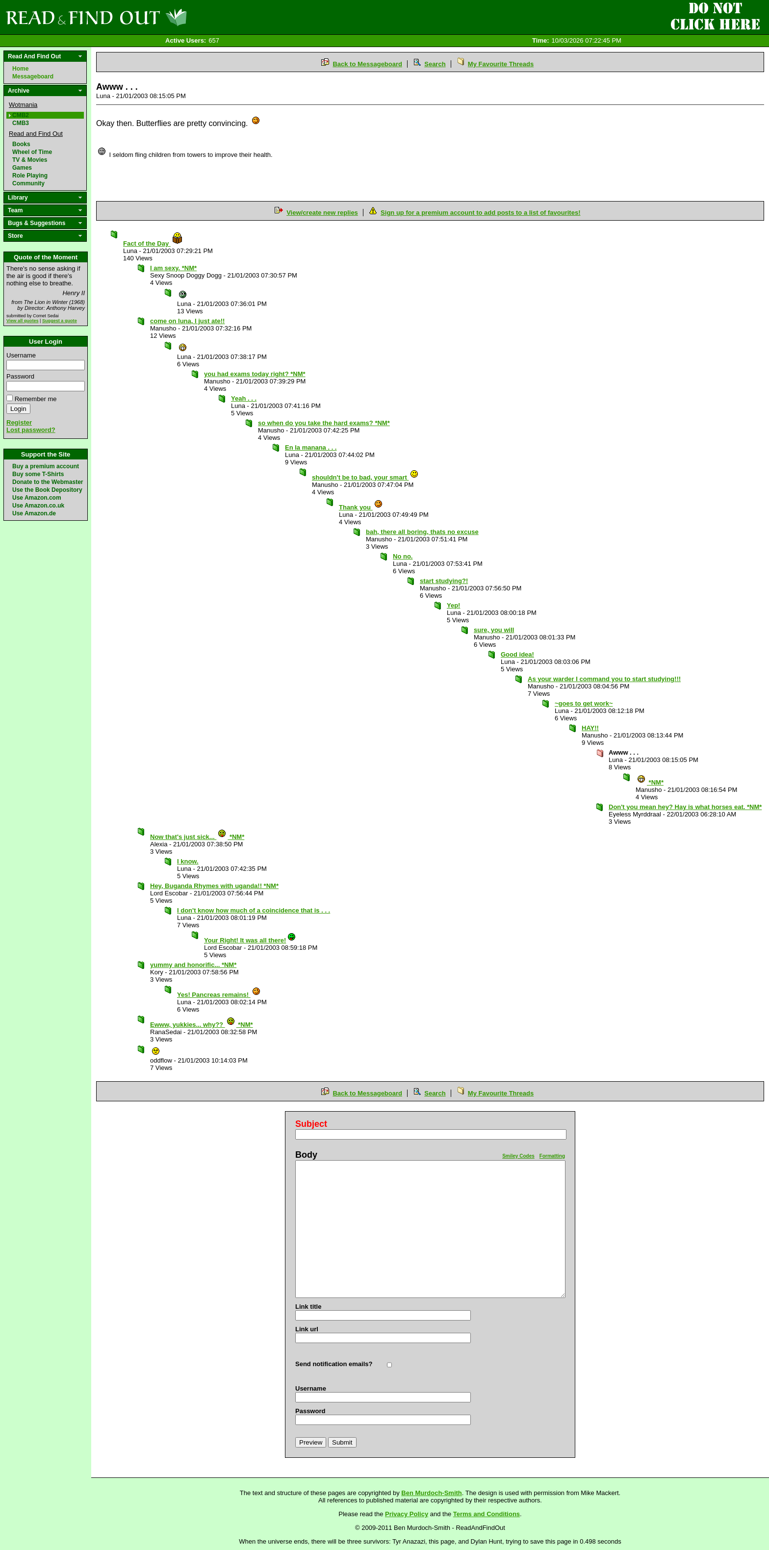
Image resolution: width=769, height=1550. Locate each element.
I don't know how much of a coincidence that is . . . (253, 910)
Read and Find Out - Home (147, 17)
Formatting (552, 1156)
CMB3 (20, 123)
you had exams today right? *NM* (255, 374)
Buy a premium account (45, 466)
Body (306, 1155)
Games (22, 167)
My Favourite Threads (501, 64)
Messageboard (32, 76)
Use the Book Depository (47, 489)
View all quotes (22, 320)
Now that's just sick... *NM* (197, 836)
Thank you (361, 507)
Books (21, 144)
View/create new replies (322, 212)
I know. (188, 861)
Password (20, 376)
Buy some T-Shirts (38, 474)
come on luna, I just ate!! (187, 321)
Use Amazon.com (36, 497)
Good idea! (517, 654)
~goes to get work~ (584, 703)
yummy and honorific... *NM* (193, 964)
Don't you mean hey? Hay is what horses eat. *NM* (685, 807)
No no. (402, 556)
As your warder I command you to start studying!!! (604, 679)
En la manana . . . (310, 447)
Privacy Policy (406, 1514)
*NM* (650, 782)
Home (20, 68)
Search (434, 64)
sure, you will (494, 630)
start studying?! (444, 580)
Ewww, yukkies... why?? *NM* (201, 1024)
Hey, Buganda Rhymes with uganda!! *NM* (214, 885)
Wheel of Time (32, 152)
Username (21, 355)
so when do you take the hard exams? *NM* (324, 423)
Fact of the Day (153, 243)
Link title (308, 1306)
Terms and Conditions (486, 1514)
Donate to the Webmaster (47, 482)
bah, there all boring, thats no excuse (422, 531)
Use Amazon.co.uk (38, 505)
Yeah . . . (243, 398)
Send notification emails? (333, 1364)
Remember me (36, 399)
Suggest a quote (59, 320)
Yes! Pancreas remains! (219, 994)
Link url (306, 1329)
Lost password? (30, 429)
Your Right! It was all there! (250, 940)
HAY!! (590, 728)
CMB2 (20, 115)
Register (19, 422)
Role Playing (30, 175)
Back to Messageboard (367, 64)
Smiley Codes (518, 1156)
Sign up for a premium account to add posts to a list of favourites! (480, 212)
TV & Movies (29, 159)
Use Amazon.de (34, 513)
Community (28, 183)
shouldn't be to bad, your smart (365, 477)
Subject (311, 1124)
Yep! (453, 605)
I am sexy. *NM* (173, 268)
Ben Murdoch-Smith (431, 1493)
